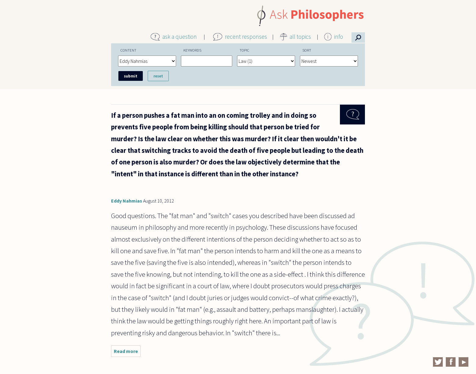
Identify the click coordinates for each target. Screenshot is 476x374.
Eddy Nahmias (126, 201)
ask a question (179, 36)
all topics (300, 36)
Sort (306, 50)
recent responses (246, 36)
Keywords (192, 50)
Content (128, 50)
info (338, 36)
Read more (127, 352)
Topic (244, 50)
